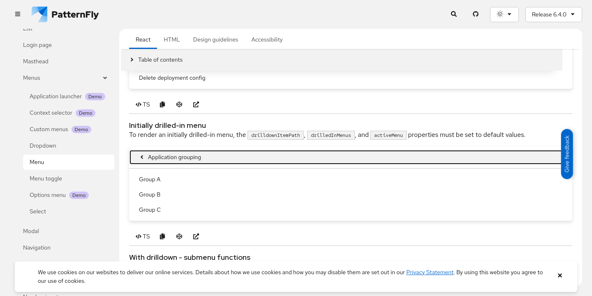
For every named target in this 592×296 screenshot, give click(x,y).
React (143, 82)
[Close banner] (559, 275)
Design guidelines (215, 82)
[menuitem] (350, 252)
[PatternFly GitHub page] (475, 14)
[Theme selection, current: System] (504, 14)
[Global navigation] (17, 14)
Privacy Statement (429, 272)
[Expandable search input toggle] (454, 14)
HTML (172, 82)
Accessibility (266, 82)
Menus (65, 78)
